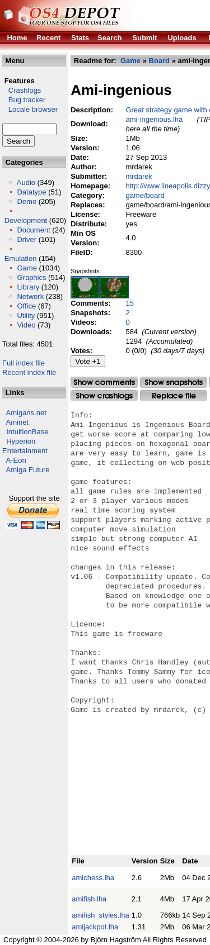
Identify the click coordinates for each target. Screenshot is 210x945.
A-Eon (16, 460)
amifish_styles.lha (100, 915)
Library (28, 287)
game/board (144, 195)
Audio (26, 182)
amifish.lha (89, 899)
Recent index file (29, 372)
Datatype (31, 192)
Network (30, 296)
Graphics (31, 277)
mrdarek (138, 176)
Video (26, 325)
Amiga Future (28, 470)
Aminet (17, 422)
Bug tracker (23, 100)
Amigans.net (26, 413)
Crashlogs (21, 90)
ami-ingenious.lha (154, 119)
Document (33, 230)
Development (26, 220)
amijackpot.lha (95, 927)
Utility (26, 315)
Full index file (23, 363)
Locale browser (30, 109)
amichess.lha (93, 877)
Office (26, 306)
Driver (26, 239)
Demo (26, 201)
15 (129, 303)
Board (159, 60)
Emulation (20, 258)
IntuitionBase (27, 432)
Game (26, 268)
